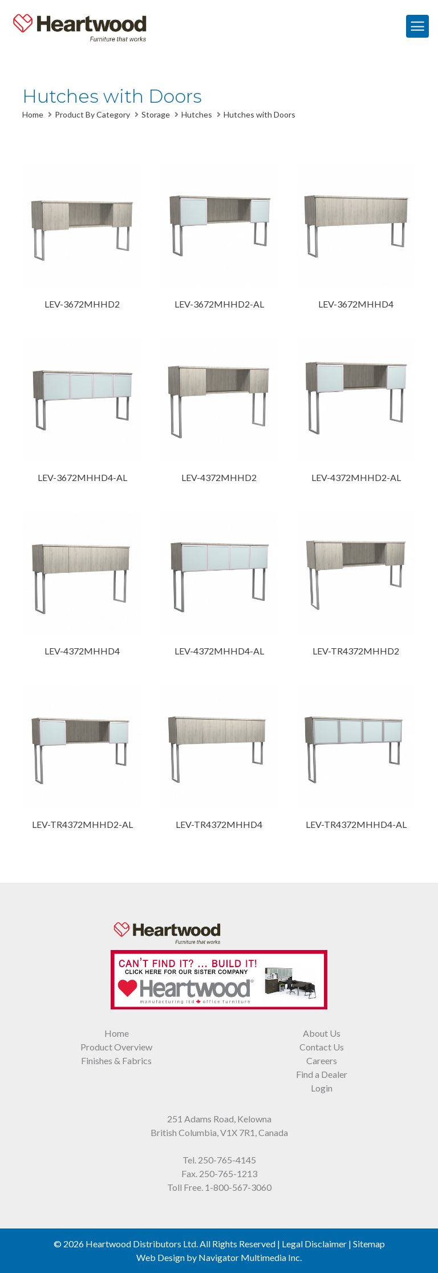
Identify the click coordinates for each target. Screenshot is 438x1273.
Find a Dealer (321, 1074)
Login (321, 1087)
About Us (321, 1033)
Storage (155, 114)
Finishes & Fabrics (116, 1060)
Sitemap (369, 1243)
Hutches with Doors (259, 114)
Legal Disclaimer (314, 1243)
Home (32, 114)
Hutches (196, 114)
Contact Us (321, 1046)
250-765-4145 (227, 1159)
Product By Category (92, 114)
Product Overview (116, 1046)
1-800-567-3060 (238, 1187)
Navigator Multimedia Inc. (250, 1257)
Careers (321, 1060)
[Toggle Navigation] (417, 26)
